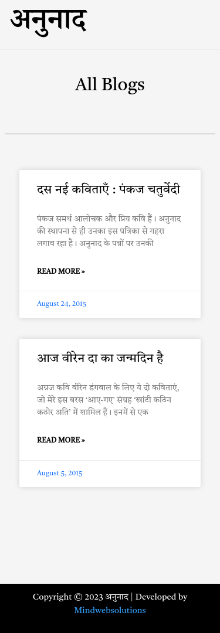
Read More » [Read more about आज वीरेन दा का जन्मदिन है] (61, 440)
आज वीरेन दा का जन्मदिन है (100, 359)
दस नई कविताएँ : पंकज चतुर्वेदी (108, 190)
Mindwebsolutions (110, 611)
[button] (170, 12)
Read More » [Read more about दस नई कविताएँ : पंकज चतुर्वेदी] (61, 271)
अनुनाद (48, 24)
